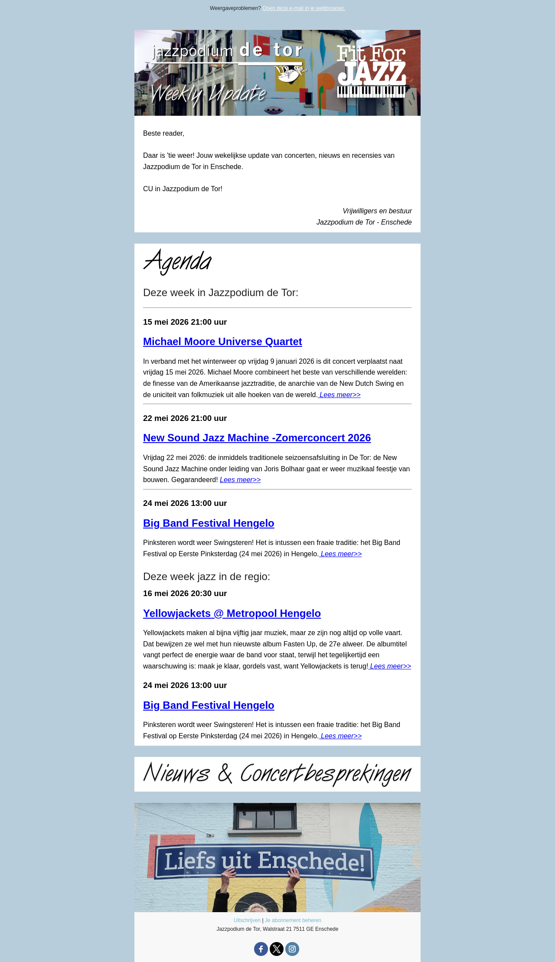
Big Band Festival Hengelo (208, 523)
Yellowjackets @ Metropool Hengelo (232, 613)
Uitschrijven (247, 920)
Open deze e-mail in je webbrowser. (303, 8)
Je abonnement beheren (293, 920)
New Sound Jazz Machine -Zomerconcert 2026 (257, 437)
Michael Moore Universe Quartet (222, 341)
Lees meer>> (339, 394)
